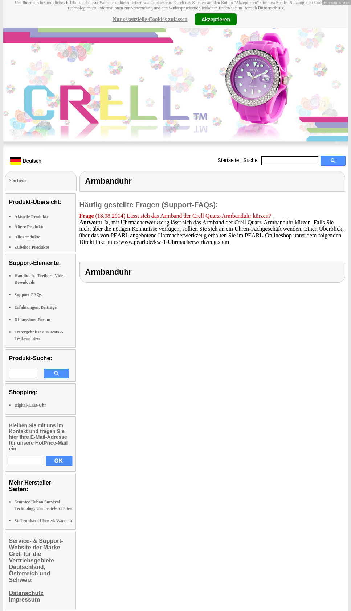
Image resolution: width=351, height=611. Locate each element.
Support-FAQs (28, 294)
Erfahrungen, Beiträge (36, 307)
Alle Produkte (27, 237)
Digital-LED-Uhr (30, 405)
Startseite (228, 160)
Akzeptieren (215, 19)
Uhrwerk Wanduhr (43, 520)
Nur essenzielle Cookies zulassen (150, 19)
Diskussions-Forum (32, 319)
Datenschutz (271, 8)
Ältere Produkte (30, 226)
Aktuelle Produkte (32, 216)
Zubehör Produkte (32, 247)
